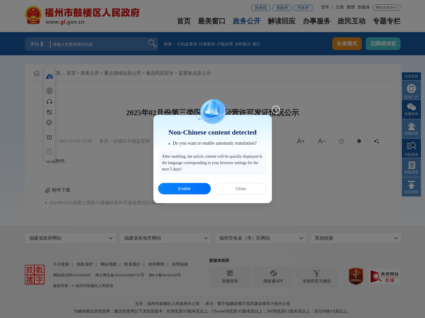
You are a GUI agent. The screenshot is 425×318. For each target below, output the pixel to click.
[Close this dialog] (276, 110)
